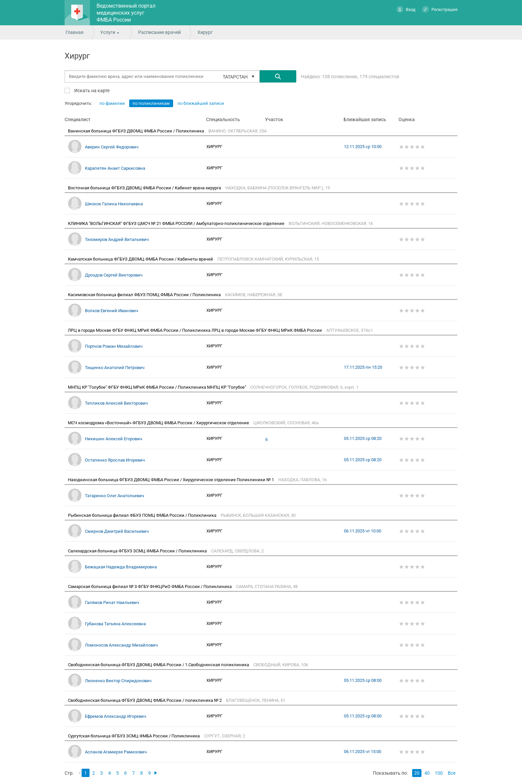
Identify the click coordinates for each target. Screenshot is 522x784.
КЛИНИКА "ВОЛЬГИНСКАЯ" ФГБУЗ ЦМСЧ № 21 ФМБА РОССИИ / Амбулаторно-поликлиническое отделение (176, 223)
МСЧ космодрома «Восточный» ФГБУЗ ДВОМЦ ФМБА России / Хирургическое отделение (159, 422)
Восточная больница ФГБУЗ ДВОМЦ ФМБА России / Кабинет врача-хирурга (145, 187)
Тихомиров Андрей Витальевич (117, 239)
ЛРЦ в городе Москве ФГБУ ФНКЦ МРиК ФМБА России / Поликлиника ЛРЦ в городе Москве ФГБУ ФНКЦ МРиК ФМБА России (195, 330)
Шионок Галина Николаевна (114, 203)
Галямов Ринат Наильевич (112, 602)
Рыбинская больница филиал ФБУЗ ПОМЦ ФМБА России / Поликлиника (142, 515)
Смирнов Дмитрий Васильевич (117, 531)
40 (427, 773)
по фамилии (112, 103)
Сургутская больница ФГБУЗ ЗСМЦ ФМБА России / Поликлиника (134, 735)
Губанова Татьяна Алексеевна (115, 623)
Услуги (107, 32)
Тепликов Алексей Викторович (116, 403)
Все (451, 773)
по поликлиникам (151, 103)
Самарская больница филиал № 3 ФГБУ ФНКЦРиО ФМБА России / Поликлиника (150, 586)
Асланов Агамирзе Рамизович (116, 751)
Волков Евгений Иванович (111, 310)
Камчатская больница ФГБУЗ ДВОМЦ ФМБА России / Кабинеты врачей (141, 259)
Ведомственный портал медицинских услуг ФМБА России (126, 13)
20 (416, 773)
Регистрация (439, 9)
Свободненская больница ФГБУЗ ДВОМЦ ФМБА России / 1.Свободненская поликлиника (159, 664)
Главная (75, 32)
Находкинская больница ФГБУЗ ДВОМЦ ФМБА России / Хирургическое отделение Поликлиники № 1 (171, 479)
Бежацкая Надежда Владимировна (121, 566)
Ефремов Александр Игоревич (115, 716)
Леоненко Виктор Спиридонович (118, 680)
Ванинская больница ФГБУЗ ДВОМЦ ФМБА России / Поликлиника (136, 130)
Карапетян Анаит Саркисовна (115, 168)
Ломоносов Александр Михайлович (121, 645)
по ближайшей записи (200, 103)
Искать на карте (91, 90)
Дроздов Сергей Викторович (113, 275)
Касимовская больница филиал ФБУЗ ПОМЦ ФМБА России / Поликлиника (145, 294)
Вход (405, 9)
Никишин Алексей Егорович (113, 438)
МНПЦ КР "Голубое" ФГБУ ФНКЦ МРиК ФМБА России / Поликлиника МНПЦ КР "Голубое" (157, 387)
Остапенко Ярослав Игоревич (115, 460)
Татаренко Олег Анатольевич (114, 495)
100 (439, 773)
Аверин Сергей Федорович (111, 146)
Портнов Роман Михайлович (113, 346)
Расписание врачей (159, 32)
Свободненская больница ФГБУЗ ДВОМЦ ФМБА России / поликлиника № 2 (145, 700)
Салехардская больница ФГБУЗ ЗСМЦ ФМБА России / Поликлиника (138, 550)
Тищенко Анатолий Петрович (114, 367)
